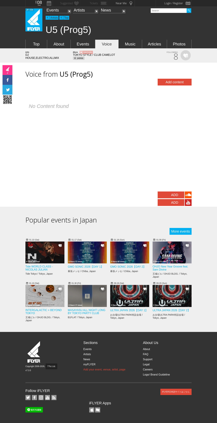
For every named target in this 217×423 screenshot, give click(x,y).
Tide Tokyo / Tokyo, (39, 273)
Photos (179, 44)
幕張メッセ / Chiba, (82, 271)
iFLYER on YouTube (47, 397)
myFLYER (89, 364)
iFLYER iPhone (91, 409)
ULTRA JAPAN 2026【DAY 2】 (171, 310)
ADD (174, 195)
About (59, 44)
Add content (175, 82)
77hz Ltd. (51, 366)
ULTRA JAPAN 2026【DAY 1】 (129, 310)
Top (66, 17)
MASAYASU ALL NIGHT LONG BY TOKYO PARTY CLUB (86, 312)
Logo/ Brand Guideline (156, 374)
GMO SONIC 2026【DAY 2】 (128, 266)
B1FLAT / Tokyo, (80, 317)
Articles (154, 44)
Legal (146, 364)
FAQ (145, 354)
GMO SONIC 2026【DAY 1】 (85, 266)
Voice (107, 44)
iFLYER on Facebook (34, 397)
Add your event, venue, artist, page (104, 369)
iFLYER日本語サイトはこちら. (176, 392)
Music (130, 44)
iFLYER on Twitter (28, 397)
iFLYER (34, 352)
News (106, 10)
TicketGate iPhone (97, 409)
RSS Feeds (53, 397)
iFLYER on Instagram (41, 397)
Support (147, 359)
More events (180, 231)
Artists (79, 10)
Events (52, 10)
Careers (148, 369)
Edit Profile (88, 52)
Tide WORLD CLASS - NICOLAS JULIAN (39, 268)
